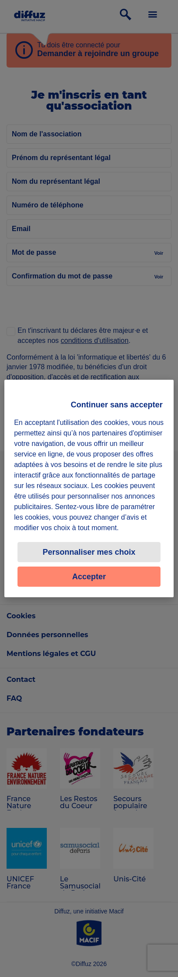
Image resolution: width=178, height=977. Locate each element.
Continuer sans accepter (117, 404)
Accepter (89, 576)
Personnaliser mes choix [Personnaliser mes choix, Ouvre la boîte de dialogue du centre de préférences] (88, 552)
